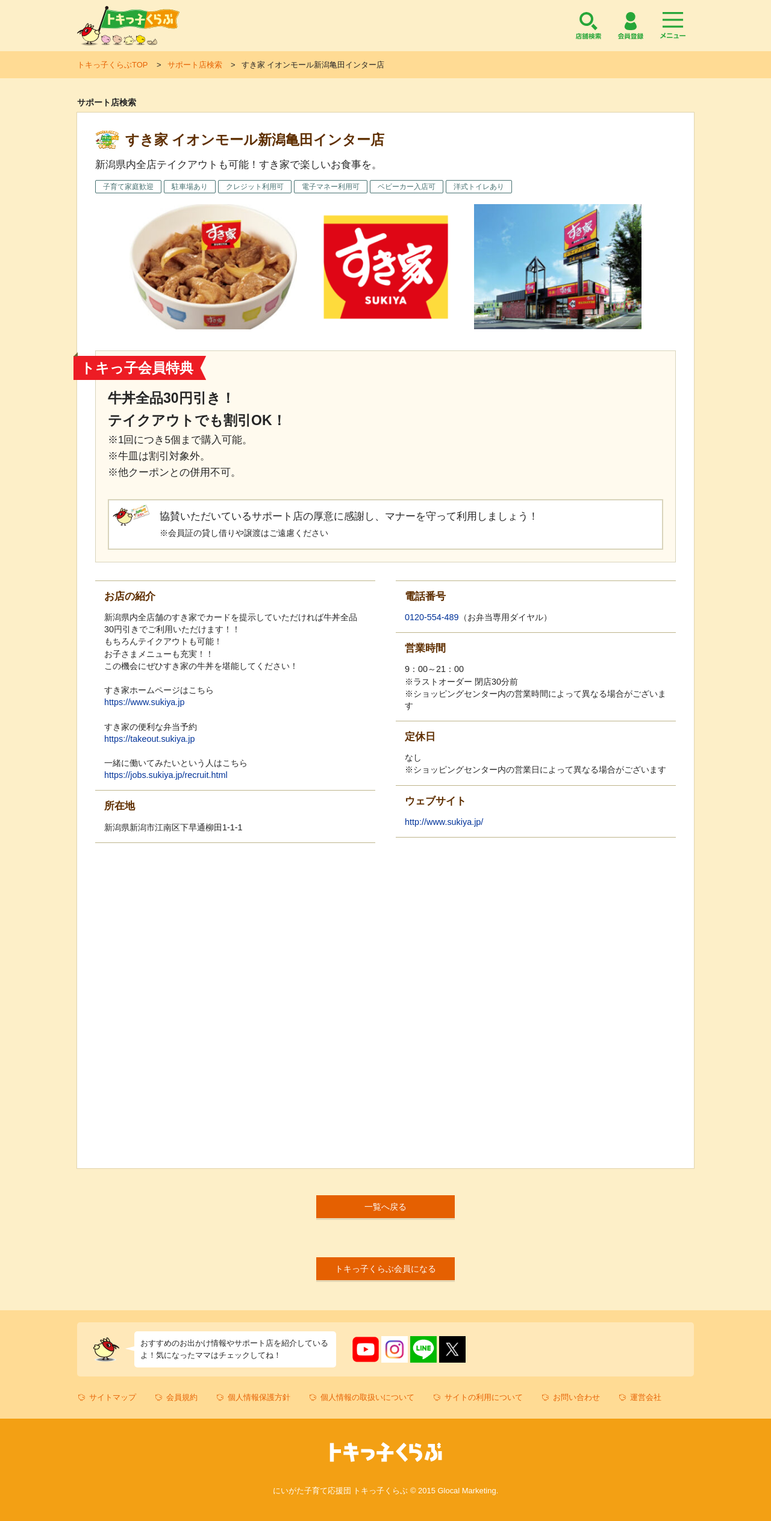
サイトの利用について (484, 1397)
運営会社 (645, 1397)
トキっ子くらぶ (128, 25)
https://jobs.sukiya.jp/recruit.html (166, 775)
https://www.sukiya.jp (144, 702)
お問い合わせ (576, 1397)
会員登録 (631, 25)
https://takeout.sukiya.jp (149, 739)
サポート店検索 (194, 64)
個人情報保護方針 (259, 1397)
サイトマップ (112, 1397)
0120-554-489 (432, 617)
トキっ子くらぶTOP (112, 64)
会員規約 (182, 1397)
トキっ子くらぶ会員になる (385, 1269)
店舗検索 (588, 25)
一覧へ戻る (385, 1207)
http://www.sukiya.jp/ (444, 822)
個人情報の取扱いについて (367, 1397)
